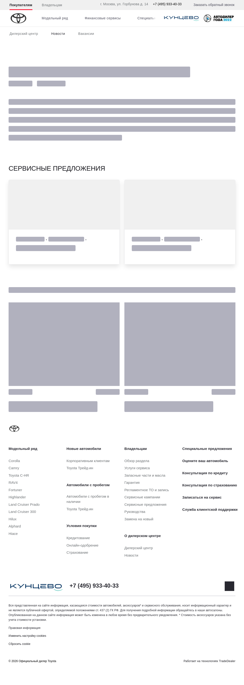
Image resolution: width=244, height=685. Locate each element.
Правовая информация (25, 628)
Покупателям (21, 5)
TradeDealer (227, 661)
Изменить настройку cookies (27, 636)
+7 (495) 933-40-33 (167, 4)
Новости (58, 34)
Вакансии (86, 34)
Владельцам (52, 5)
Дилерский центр (24, 34)
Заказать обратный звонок (213, 5)
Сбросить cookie (19, 644)
